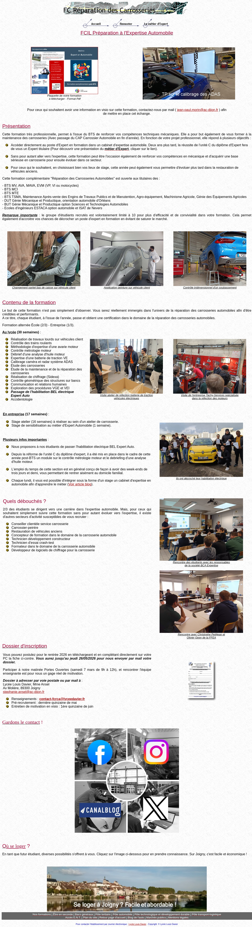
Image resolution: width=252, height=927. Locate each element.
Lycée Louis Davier (137, 924)
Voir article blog (79, 484)
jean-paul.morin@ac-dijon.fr (197, 110)
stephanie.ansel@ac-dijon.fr (23, 692)
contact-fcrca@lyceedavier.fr (62, 699)
